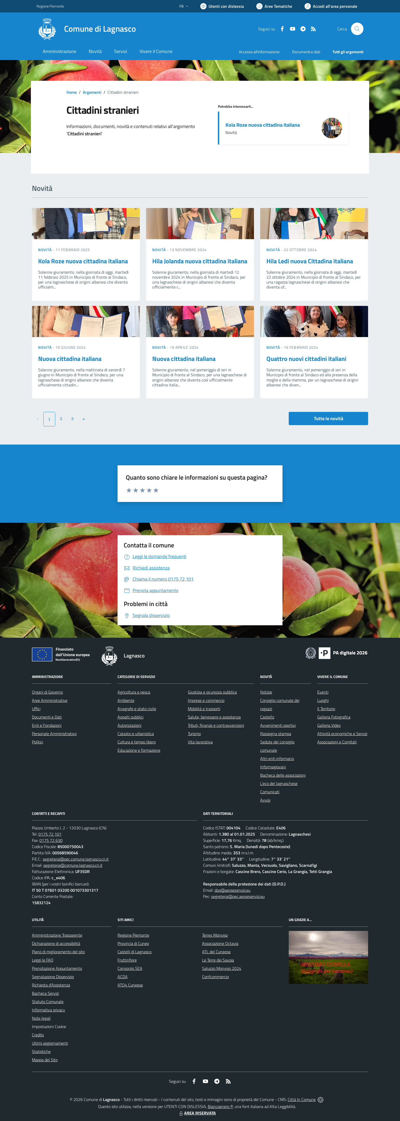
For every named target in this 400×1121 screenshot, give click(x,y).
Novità (45, 249)
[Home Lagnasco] (86, 28)
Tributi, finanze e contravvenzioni (216, 725)
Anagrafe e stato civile (137, 709)
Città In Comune (302, 1099)
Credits (38, 1035)
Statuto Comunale (48, 1001)
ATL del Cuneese (216, 952)
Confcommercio (215, 977)
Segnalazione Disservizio (53, 977)
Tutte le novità (328, 418)
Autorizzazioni (129, 725)
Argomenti (92, 92)
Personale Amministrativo (54, 733)
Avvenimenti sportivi (278, 725)
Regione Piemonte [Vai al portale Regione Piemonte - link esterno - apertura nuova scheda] (50, 6)
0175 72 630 (51, 840)
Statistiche (41, 1051)
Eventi (322, 692)
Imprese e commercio (206, 700)
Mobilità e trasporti (204, 709)
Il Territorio (326, 709)
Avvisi (265, 800)
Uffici (36, 709)
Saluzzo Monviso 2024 (221, 968)
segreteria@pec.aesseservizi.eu (238, 896)
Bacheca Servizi (45, 993)
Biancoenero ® (220, 1106)
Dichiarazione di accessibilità (56, 943)
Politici (37, 742)
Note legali (41, 1018)
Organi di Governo (47, 692)
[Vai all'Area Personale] (330, 6)
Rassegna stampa (275, 733)
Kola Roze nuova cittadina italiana (262, 125)
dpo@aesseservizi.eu (232, 890)
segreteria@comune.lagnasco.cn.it (72, 865)
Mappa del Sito (45, 1060)
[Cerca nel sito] (357, 29)
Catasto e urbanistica (136, 733)
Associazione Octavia (220, 943)
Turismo (194, 733)
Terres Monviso (215, 935)
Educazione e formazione (139, 750)
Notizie (266, 692)
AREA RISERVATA (197, 1113)
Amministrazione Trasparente (57, 935)
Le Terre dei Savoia (218, 960)
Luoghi (323, 700)
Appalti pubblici (130, 717)
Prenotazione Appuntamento (57, 968)
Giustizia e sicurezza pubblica (212, 692)
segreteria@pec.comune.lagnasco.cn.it (76, 859)
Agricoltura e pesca (134, 692)
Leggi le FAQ (42, 960)
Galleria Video (329, 725)
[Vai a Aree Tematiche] (274, 6)
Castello (267, 717)
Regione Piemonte (133, 935)
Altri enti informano (277, 758)
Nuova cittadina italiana (69, 358)
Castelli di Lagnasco (134, 952)
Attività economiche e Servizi (342, 733)
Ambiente (126, 700)
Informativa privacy (48, 1010)
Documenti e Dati (47, 717)
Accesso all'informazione (259, 52)
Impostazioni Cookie (49, 1026)
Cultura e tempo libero (137, 742)
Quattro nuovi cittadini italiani (306, 358)
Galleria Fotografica (333, 717)
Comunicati (269, 792)
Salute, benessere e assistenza (214, 717)
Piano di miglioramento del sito (58, 952)
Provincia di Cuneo (133, 943)
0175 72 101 (49, 834)
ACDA (123, 977)
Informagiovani (273, 767)
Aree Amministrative (49, 700)
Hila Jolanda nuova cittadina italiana (199, 261)
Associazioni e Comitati (337, 742)
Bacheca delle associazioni (283, 775)
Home (71, 92)
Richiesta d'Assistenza (51, 985)
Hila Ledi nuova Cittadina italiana (309, 261)
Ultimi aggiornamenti (50, 1043)
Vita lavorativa (200, 742)
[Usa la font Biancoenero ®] (222, 6)
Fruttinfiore (127, 960)
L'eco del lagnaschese (279, 783)
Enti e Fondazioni (46, 725)
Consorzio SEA (130, 968)
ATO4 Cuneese (130, 985)
